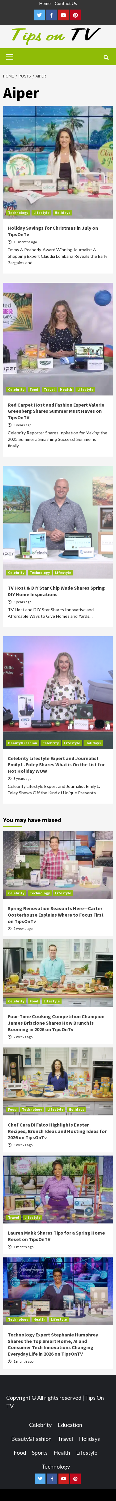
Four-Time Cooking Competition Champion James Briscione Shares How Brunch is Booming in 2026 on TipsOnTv (56, 1022)
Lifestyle (41, 212)
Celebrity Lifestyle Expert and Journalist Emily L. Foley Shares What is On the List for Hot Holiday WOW (56, 764)
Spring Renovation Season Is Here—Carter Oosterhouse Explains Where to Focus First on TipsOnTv (56, 914)
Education (70, 1424)
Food (34, 389)
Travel (49, 389)
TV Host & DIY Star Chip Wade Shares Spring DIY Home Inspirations (56, 591)
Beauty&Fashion (22, 743)
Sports (40, 1452)
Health (66, 389)
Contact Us (66, 3)
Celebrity (16, 389)
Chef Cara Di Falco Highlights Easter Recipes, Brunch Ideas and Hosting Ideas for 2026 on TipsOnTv (57, 1131)
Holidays (62, 212)
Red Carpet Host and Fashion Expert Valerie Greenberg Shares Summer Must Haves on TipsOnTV (56, 411)
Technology (18, 212)
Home (45, 3)
